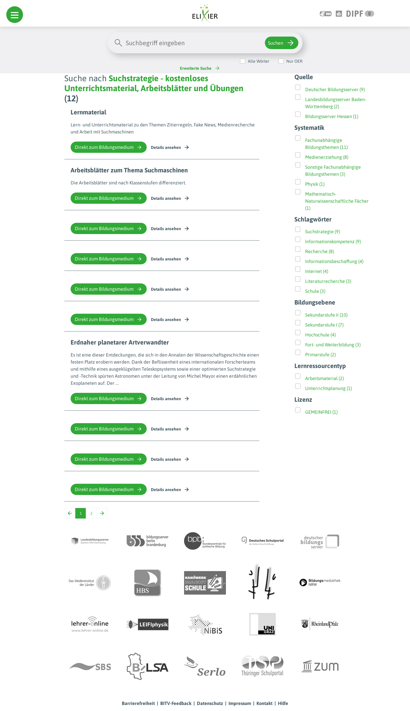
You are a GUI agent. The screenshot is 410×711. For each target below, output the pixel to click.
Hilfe (283, 703)
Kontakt (264, 703)
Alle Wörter (258, 61)
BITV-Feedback (175, 703)
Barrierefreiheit (138, 703)
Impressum (240, 703)
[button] (14, 14)
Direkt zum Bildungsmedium (109, 147)
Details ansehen (170, 147)
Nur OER (294, 61)
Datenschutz (210, 703)
